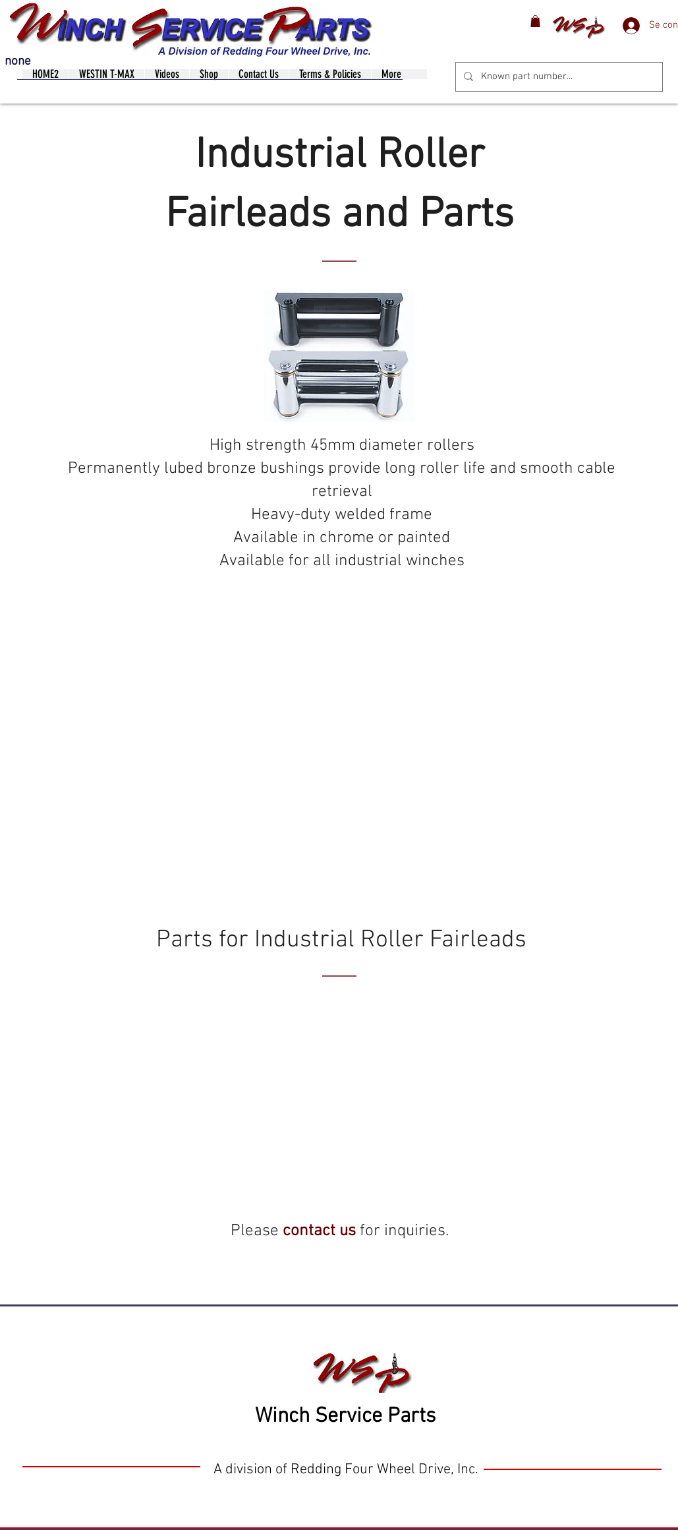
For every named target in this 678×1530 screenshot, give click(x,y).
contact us (319, 1231)
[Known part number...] (558, 77)
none (18, 61)
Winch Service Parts (345, 1416)
